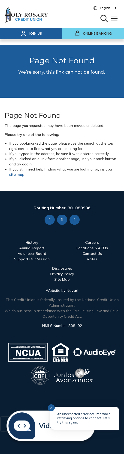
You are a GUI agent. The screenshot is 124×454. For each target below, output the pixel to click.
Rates (92, 259)
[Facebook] (50, 220)
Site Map (62, 279)
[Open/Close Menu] (114, 18)
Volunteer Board (32, 253)
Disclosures (62, 268)
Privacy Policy (62, 273)
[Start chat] (49, 425)
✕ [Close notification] (51, 408)
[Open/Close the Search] (104, 18)
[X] (75, 220)
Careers (92, 242)
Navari (72, 290)
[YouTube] (62, 220)
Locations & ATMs (92, 248)
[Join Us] (31, 33)
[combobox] (108, 8)
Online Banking (93, 33)
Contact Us (92, 253)
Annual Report (32, 248)
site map (16, 174)
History (31, 242)
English (105, 8)
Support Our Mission (32, 259)
